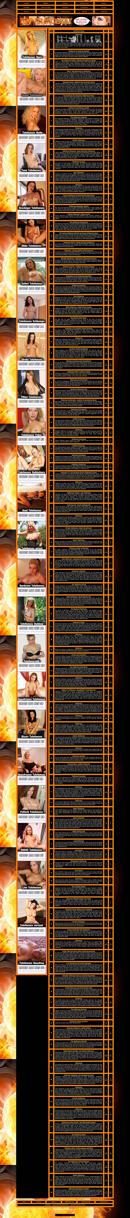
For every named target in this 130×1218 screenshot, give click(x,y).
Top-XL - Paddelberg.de (68, 1215)
